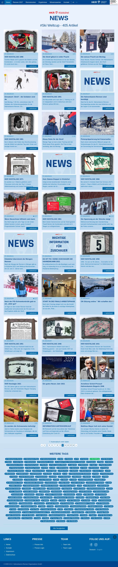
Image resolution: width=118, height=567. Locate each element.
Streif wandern (103, 486)
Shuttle (45, 518)
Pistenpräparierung (16, 468)
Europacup (91, 462)
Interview (109, 462)
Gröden (73, 480)
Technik (62, 500)
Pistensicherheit (51, 483)
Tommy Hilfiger (56, 518)
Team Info (65, 545)
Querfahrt (13, 503)
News (8, 2)
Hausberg (47, 474)
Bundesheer (10, 474)
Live (65, 474)
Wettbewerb (90, 512)
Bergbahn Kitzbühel (95, 506)
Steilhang (96, 477)
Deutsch (92, 550)
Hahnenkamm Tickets (14, 483)
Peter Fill (40, 494)
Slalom (8, 462)
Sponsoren (74, 468)
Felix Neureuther (102, 509)
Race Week (105, 497)
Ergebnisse (43, 2)
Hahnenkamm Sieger (29, 506)
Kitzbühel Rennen (61, 506)
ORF (28, 471)
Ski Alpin (57, 474)
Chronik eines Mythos (15, 500)
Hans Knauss (27, 518)
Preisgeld (105, 468)
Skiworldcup (17, 480)
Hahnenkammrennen (48, 459)
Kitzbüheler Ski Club (32, 500)
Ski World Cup (106, 459)
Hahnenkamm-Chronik (15, 465)
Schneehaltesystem (85, 480)
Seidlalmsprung (22, 474)
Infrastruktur (29, 494)
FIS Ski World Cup (105, 515)
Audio (108, 483)
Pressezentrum (41, 477)
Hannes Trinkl (98, 471)
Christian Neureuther (48, 509)
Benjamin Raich (78, 512)
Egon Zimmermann (13, 515)
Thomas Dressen (30, 480)
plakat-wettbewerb (15, 497)
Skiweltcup (26, 489)
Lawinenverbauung (12, 506)
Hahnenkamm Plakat (101, 491)
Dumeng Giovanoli (70, 491)
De (73, 2)
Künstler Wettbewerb (71, 518)
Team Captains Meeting (57, 465)
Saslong (64, 480)
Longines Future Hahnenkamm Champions (70, 462)
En (76, 2)
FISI (79, 486)
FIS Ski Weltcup (28, 515)
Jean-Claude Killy (77, 483)
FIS (76, 459)
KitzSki (44, 468)
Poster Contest (79, 489)
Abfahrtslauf (83, 465)
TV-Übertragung (64, 477)
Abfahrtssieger (62, 468)
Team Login (66, 548)
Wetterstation (44, 491)
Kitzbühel (69, 459)
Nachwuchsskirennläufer (96, 489)
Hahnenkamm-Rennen (14, 459)
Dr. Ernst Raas (100, 494)
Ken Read (35, 509)
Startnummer (39, 503)
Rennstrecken (31, 2)
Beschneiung (56, 491)
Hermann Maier (46, 497)
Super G (92, 515)
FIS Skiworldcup (103, 503)
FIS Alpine (85, 500)
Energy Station (103, 512)
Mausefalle (76, 477)
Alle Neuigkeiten (59, 528)
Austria (13, 509)
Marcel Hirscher (39, 471)
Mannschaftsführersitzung (61, 512)
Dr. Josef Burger (15, 491)
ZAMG (107, 518)
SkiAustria (85, 518)
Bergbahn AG (100, 480)
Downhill (52, 477)
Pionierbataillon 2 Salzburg (85, 503)
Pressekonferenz (106, 474)
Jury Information (45, 480)
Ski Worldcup (72, 521)
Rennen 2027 (18, 2)
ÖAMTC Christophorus (53, 494)
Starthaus (74, 471)
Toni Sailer (108, 506)
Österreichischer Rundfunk (84, 509)
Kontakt (66, 2)
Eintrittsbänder (15, 512)
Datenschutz (9, 555)
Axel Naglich (51, 471)
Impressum (9, 551)
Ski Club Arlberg (73, 500)
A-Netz (50, 506)
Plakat (105, 477)
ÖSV (107, 471)
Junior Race (18, 462)
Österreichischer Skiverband (64, 497)
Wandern (87, 477)
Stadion (41, 506)
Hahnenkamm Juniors (45, 462)
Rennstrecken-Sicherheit (95, 483)
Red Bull (43, 465)
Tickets (84, 468)
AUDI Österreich (85, 491)
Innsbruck (80, 497)
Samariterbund (35, 474)
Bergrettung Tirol (92, 497)
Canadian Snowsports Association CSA (36, 512)
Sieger (100, 462)
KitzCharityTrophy (31, 465)
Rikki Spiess (88, 494)
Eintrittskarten (23, 509)
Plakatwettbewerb (25, 503)
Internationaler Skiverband (33, 483)
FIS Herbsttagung (67, 503)
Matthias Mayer (14, 518)
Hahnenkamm (30, 462)
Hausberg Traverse (32, 468)
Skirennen (61, 521)
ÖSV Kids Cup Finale (67, 486)
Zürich (109, 489)
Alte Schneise (96, 518)
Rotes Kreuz (63, 471)
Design (37, 518)
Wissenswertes (55, 2)
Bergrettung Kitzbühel (78, 506)
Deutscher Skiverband (16, 471)
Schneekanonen (104, 500)
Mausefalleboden (53, 489)
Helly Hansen (64, 483)
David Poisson (72, 515)
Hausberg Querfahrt (31, 497)
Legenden (72, 465)
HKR (60, 509)
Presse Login (38, 548)
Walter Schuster (15, 486)
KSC (94, 500)
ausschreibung (17, 494)
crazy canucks (41, 515)
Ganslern (84, 459)
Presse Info (37, 545)
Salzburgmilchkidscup (31, 486)
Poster (95, 474)
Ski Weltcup (94, 459)
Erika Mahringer (90, 486)
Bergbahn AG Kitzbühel (49, 486)
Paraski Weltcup (105, 465)
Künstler (83, 515)
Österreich (68, 509)
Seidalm (45, 500)
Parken (54, 500)
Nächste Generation (13, 489)
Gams (56, 480)
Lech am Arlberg (52, 503)
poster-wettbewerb (30, 491)
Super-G (93, 465)
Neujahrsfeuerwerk (48, 521)
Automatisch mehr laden (59, 442)
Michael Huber (85, 471)
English (99, 550)
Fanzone (13, 477)
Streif (60, 459)
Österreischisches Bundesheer (80, 474)
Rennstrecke (94, 468)
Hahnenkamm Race (31, 459)
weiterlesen (32, 66)
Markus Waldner (39, 489)
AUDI (52, 468)
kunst (79, 494)
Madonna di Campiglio (57, 515)
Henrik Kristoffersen (26, 477)
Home (7, 545)
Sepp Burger (67, 489)
